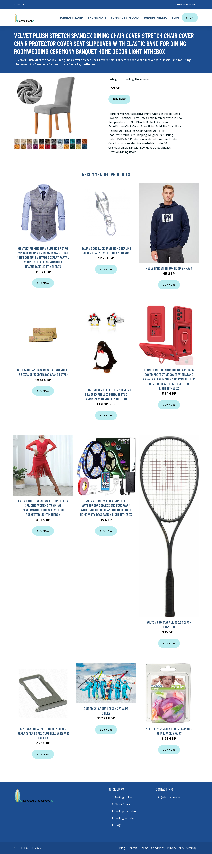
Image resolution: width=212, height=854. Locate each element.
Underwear (142, 79)
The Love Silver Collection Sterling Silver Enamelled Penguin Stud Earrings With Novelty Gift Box (106, 394)
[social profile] (29, 4)
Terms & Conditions (152, 848)
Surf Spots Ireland (125, 17)
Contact (132, 848)
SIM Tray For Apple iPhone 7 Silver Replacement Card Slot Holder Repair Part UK (43, 733)
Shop (189, 17)
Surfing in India (155, 17)
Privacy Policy (175, 848)
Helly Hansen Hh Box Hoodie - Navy (169, 268)
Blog (175, 17)
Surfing (129, 79)
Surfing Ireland (71, 17)
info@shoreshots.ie (185, 4)
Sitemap (191, 848)
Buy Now (119, 99)
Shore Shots (97, 17)
